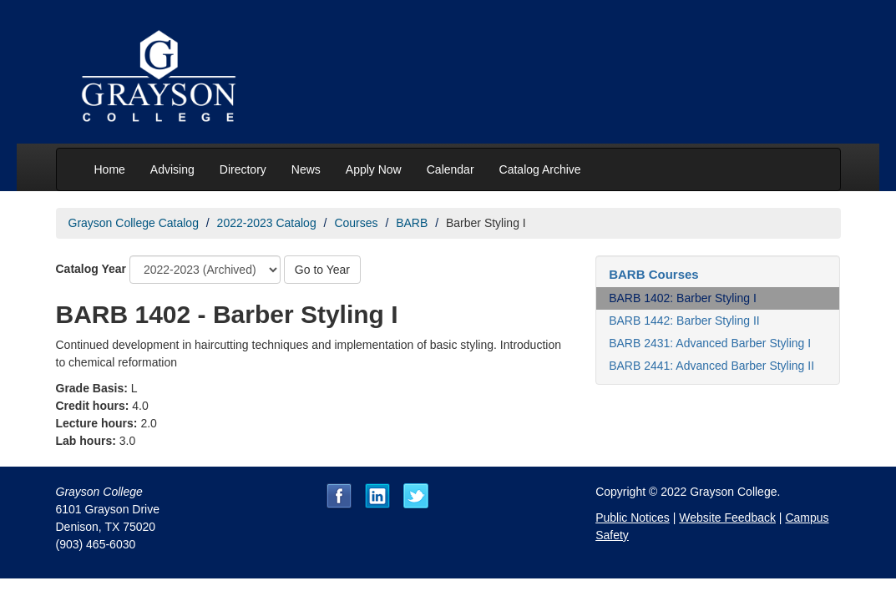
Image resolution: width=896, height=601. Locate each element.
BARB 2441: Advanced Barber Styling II (711, 365)
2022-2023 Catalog (266, 223)
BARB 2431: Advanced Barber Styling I (710, 343)
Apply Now (374, 169)
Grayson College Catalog (133, 223)
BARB (412, 223)
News (306, 169)
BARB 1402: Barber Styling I (683, 298)
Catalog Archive (540, 169)
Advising (172, 169)
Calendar (450, 169)
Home (109, 169)
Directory (243, 169)
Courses (355, 223)
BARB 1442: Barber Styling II (684, 320)
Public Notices (632, 517)
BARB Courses (654, 274)
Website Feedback (727, 517)
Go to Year (322, 269)
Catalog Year (91, 268)
